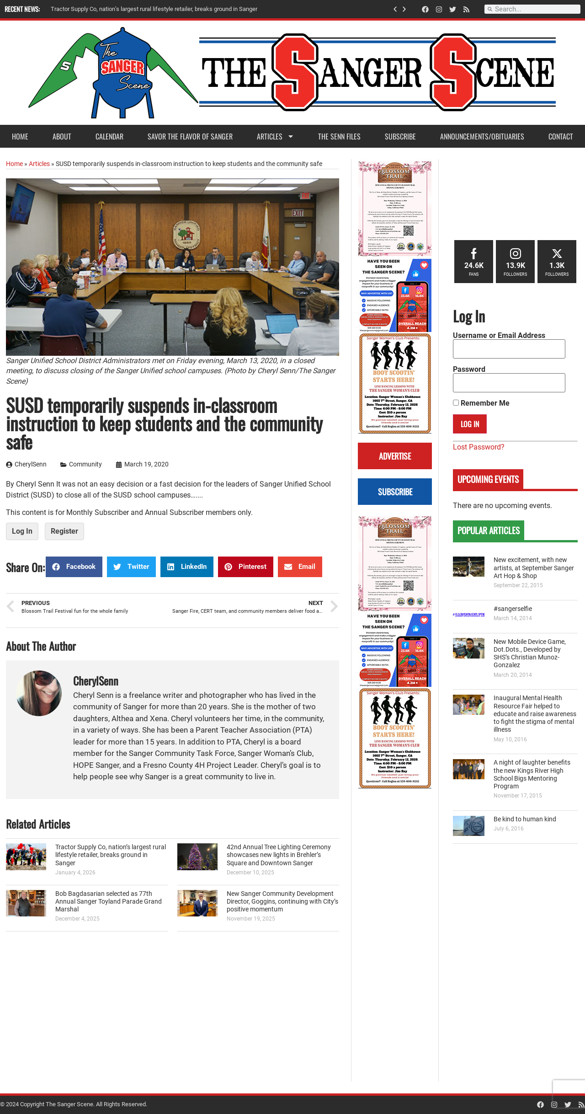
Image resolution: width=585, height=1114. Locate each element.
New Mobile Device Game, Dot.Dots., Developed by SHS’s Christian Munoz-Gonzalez (530, 653)
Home (20, 136)
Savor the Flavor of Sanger (190, 136)
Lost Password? (479, 447)
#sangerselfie (513, 609)
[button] (395, 9)
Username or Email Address (499, 335)
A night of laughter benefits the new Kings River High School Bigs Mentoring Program (532, 774)
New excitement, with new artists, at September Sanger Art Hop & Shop (534, 568)
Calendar (109, 136)
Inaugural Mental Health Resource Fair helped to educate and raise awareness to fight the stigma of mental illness (535, 714)
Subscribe (400, 136)
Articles (275, 136)
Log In (22, 531)
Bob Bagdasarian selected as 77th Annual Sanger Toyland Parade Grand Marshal (108, 902)
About (62, 136)
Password (469, 369)
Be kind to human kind (525, 819)
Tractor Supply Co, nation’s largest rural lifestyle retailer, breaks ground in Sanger (110, 855)
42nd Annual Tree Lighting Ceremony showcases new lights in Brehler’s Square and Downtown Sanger (279, 855)
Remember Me (481, 403)
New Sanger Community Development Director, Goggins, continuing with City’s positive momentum (282, 902)
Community (85, 464)
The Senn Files (339, 136)
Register (64, 531)
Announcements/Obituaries (482, 136)
